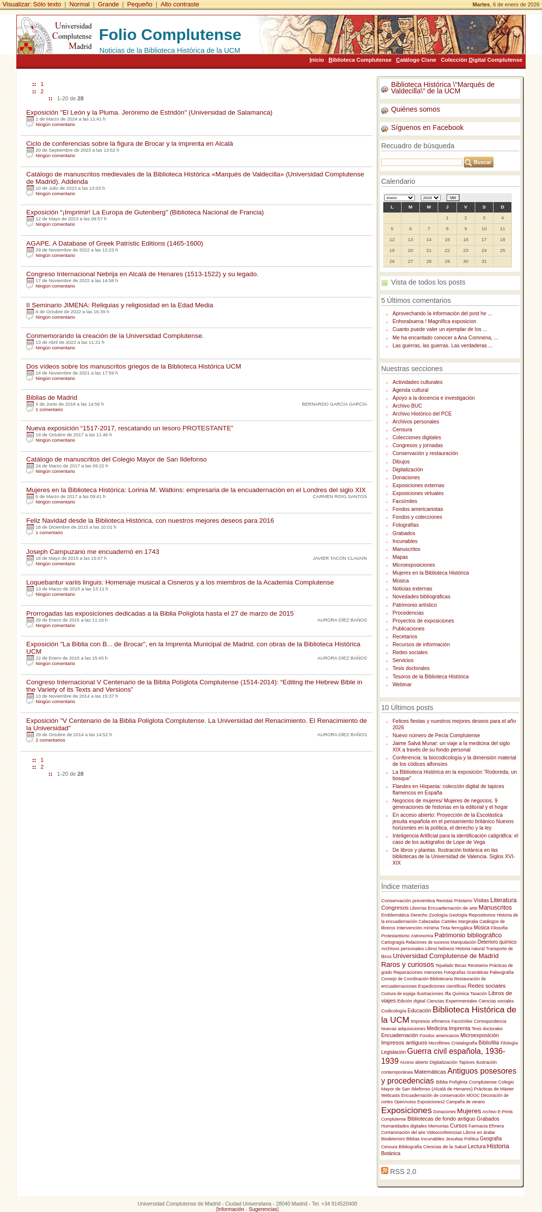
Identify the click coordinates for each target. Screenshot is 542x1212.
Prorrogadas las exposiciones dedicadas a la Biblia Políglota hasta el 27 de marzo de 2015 (160, 613)
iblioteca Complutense (359, 60)
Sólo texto (47, 4)
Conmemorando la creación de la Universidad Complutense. (115, 335)
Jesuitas (454, 1138)
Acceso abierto (414, 1062)
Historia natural (470, 948)
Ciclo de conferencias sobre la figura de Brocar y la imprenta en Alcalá (129, 143)
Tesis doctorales (411, 668)
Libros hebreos (439, 948)
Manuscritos (406, 549)
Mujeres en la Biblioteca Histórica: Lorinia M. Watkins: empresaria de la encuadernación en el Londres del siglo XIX (196, 490)
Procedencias (408, 613)
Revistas (444, 900)
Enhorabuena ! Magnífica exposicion (434, 321)
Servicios (403, 660)
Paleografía (502, 972)
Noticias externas (412, 588)
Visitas (481, 900)
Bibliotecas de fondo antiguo (441, 1119)
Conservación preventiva (408, 900)
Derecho (419, 915)
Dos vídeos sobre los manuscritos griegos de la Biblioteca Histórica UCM (133, 366)
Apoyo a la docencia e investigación (434, 398)
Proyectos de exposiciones (423, 621)
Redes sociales (410, 652)
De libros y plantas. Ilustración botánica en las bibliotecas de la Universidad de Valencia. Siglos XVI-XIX (454, 856)
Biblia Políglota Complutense (466, 1082)
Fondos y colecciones (418, 517)
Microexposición (479, 1035)
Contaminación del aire (403, 1132)
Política (471, 1138)
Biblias (413, 1138)
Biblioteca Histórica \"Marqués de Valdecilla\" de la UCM (443, 88)
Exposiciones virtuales (418, 493)
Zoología (438, 915)
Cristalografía (464, 1043)
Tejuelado (444, 965)
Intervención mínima (418, 927)
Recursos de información (421, 644)
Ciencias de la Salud (445, 1146)
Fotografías (406, 525)
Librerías (418, 908)
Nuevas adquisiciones (403, 1028)
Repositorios (482, 915)
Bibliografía (410, 1146)
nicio (317, 60)
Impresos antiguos (404, 1042)
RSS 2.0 (403, 1171)
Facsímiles (405, 501)
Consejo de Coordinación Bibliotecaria (417, 978)
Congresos (395, 908)
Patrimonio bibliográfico (467, 935)
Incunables (405, 541)
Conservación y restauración (425, 453)
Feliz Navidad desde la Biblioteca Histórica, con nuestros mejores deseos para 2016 (150, 520)
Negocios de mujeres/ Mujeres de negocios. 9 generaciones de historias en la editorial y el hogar (450, 804)
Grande (108, 4)
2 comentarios (50, 740)
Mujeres (469, 1111)
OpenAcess (405, 1101)
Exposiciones (406, 1110)
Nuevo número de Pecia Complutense (436, 735)
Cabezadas (429, 921)
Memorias (438, 1125)
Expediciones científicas (442, 986)
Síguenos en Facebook (427, 127)
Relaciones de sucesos (428, 942)
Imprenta (460, 1028)
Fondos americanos (439, 1035)
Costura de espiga (398, 993)
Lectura (477, 1146)
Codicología (393, 1010)
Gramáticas (478, 972)
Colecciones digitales (417, 437)
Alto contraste (180, 4)
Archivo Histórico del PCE (422, 414)
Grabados (404, 533)
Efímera (496, 1126)
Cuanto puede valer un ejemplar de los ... (440, 329)
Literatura (503, 900)
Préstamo (463, 900)
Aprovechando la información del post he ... (442, 313)
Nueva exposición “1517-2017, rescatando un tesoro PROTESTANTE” (129, 428)
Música (401, 581)
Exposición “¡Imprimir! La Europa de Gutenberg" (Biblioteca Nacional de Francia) (145, 212)
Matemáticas (430, 1072)
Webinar (402, 684)
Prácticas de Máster (494, 1089)
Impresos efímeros (430, 1021)
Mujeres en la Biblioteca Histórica (431, 573)
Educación (419, 1010)
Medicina (437, 1028)
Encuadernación (399, 1035)
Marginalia (468, 921)
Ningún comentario (55, 124)
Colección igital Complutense (481, 60)
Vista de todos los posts (428, 282)
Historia (498, 1146)
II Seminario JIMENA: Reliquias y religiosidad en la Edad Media (119, 305)
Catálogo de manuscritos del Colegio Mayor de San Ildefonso (116, 459)
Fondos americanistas (418, 509)
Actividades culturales (418, 382)
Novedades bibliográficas (422, 596)
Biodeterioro (393, 1138)
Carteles (449, 921)
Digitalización (408, 469)
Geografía (490, 1138)
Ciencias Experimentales (452, 1001)
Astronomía (422, 935)
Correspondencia (490, 1021)
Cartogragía (393, 942)
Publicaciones (409, 628)
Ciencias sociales (496, 1001)
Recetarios (405, 636)
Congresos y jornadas (418, 445)
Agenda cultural (411, 390)
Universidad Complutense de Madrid (445, 956)
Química (460, 993)
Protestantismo (395, 935)
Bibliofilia (489, 1042)
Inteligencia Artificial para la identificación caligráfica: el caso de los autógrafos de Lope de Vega (455, 839)
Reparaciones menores (417, 972)
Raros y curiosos (407, 964)
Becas (460, 965)
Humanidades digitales (404, 1126)
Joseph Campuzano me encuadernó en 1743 (92, 551)
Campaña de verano (465, 1101)
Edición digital (411, 1001)
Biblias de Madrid (51, 397)
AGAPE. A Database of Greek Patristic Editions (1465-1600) (114, 243)
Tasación (478, 993)
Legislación (393, 1052)
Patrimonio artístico (415, 605)
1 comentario (49, 409)
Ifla (448, 993)
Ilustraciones (430, 993)
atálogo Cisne (416, 60)
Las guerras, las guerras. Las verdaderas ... (443, 345)
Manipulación (463, 942)
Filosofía (499, 927)
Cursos (458, 1125)
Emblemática (395, 915)
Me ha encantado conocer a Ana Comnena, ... (445, 337)
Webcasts (390, 1095)
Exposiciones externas (419, 485)
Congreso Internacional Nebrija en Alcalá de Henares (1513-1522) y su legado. (142, 274)
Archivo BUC (407, 406)
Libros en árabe (479, 1132)
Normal (79, 4)
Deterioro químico (497, 942)
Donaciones (406, 477)
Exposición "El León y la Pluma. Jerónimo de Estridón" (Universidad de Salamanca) (149, 112)
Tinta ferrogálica (456, 927)
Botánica (391, 1153)
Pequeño (139, 4)
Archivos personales (416, 421)
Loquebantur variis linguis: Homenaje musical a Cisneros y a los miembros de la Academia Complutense (180, 582)
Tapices (467, 1062)
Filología (509, 1043)
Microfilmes (439, 1043)
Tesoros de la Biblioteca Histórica (431, 676)
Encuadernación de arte (452, 908)
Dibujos (401, 461)
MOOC (473, 1095)
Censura (402, 429)
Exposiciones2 (431, 1101)
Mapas (400, 557)
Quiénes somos (415, 109)
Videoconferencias (444, 1132)
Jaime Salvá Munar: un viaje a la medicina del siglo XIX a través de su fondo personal (451, 746)
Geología (458, 915)
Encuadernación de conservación (433, 1095)
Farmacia (478, 1126)
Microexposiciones (414, 565)
